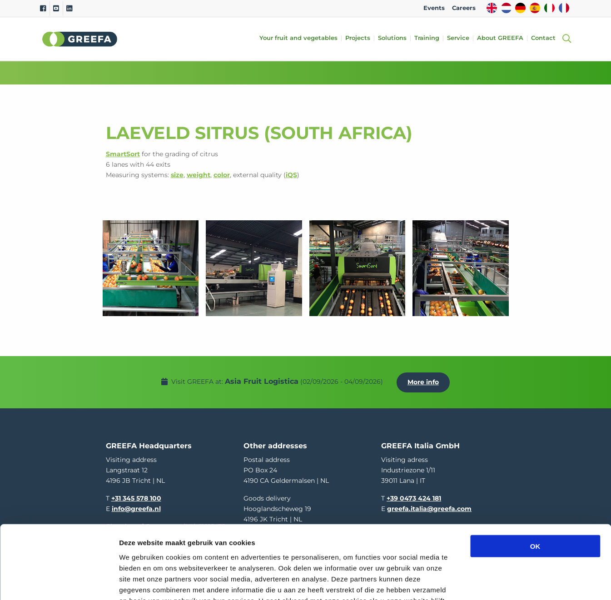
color (222, 175)
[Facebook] (43, 8)
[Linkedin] (69, 8)
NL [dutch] (506, 8)
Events (434, 8)
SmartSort (123, 154)
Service (459, 38)
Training (427, 38)
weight (198, 175)
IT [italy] (549, 8)
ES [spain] (535, 8)
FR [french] (564, 8)
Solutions (393, 38)
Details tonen (490, 582)
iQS (291, 175)
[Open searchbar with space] (565, 38)
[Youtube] (56, 8)
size (177, 175)
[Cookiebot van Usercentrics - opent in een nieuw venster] (59, 582)
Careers (464, 8)
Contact (544, 38)
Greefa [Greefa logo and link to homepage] (80, 39)
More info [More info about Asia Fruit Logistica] (424, 381)
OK (535, 480)
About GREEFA (501, 38)
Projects (358, 38)
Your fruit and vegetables (299, 38)
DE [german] (520, 8)
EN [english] (492, 8)
